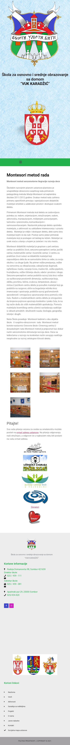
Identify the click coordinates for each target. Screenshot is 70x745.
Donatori (35, 507)
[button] (20, 162)
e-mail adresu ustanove (28, 432)
